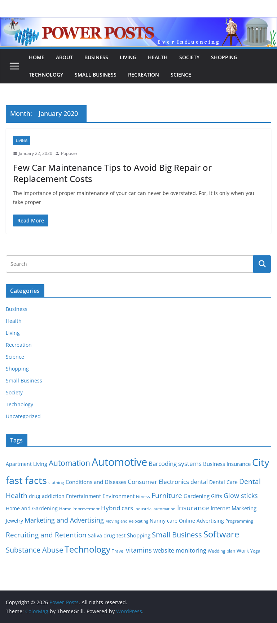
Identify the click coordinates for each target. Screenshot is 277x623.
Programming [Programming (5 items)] (239, 521)
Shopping (224, 57)
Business (96, 57)
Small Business (95, 74)
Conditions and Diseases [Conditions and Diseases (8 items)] (96, 482)
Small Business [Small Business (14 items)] (177, 535)
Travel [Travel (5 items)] (118, 551)
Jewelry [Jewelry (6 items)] (14, 521)
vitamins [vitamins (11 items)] (139, 550)
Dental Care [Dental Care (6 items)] (223, 482)
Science (181, 74)
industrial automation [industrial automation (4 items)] (155, 508)
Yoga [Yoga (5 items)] (255, 551)
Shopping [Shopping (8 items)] (138, 535)
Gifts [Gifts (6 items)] (216, 496)
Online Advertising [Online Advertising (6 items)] (201, 521)
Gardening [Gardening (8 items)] (197, 496)
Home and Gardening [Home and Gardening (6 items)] (32, 508)
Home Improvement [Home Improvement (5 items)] (79, 509)
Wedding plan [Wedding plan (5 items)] (221, 551)
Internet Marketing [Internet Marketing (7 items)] (233, 508)
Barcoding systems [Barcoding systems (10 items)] (175, 463)
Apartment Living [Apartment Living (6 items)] (26, 464)
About (64, 57)
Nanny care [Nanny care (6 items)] (163, 521)
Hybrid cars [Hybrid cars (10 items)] (117, 508)
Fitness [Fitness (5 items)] (143, 496)
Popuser (69, 153)
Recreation (143, 74)
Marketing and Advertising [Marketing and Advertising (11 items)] (64, 520)
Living (128, 57)
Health (158, 57)
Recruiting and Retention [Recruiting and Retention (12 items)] (46, 534)
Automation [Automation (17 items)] (69, 463)
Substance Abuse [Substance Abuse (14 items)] (34, 550)
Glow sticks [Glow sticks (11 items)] (241, 495)
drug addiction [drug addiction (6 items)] (47, 496)
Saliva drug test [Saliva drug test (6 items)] (107, 535)
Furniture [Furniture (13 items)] (166, 495)
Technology (46, 74)
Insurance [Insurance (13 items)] (193, 507)
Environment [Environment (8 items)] (118, 496)
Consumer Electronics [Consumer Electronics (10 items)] (158, 481)
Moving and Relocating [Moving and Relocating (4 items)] (126, 521)
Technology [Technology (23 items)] (87, 549)
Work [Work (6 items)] (243, 551)
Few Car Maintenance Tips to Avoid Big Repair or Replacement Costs (112, 173)
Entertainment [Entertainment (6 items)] (83, 496)
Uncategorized (23, 416)
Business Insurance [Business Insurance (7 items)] (227, 463)
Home (36, 57)
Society (189, 57)
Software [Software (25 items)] (221, 534)
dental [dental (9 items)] (199, 481)
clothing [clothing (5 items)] (56, 482)
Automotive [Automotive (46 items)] (119, 462)
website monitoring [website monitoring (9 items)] (179, 550)
